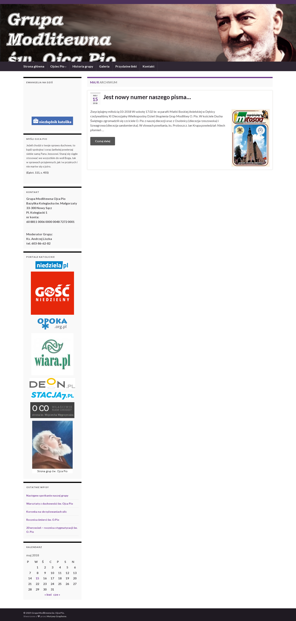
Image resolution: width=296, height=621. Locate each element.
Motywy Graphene (56, 616)
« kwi (48, 594)
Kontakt (149, 66)
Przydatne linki (126, 66)
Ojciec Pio (58, 66)
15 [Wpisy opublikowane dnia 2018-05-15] (37, 578)
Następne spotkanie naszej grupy (47, 495)
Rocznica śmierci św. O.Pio (42, 519)
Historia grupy (82, 66)
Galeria (104, 66)
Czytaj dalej (102, 141)
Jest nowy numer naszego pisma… (147, 96)
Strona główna (33, 66)
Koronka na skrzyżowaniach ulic (46, 511)
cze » (56, 594)
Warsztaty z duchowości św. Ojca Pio (49, 503)
